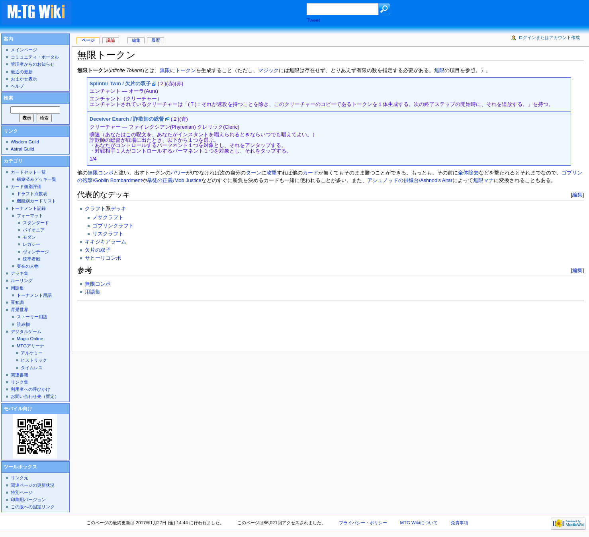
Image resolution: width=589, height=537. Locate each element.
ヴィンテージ (36, 251)
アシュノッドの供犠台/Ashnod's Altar (409, 180)
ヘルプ (17, 86)
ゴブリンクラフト (113, 226)
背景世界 (19, 309)
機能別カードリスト (36, 200)
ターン (253, 173)
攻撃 (271, 173)
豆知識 (17, 302)
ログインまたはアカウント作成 (549, 37)
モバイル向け (18, 408)
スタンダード (36, 222)
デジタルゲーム (26, 331)
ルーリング (22, 280)
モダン (29, 237)
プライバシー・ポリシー (363, 522)
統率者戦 (31, 259)
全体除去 (468, 173)
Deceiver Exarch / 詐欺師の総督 (127, 119)
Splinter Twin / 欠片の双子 (120, 83)
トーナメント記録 (28, 208)
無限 (165, 70)
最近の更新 (22, 71)
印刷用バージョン (28, 499)
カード (310, 173)
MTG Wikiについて (419, 522)
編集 (577, 195)
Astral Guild (22, 149)
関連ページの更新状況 (33, 485)
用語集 (92, 292)
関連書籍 (19, 374)
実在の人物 (28, 266)
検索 (8, 98)
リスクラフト (107, 234)
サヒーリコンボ (103, 258)
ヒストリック (34, 360)
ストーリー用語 (32, 316)
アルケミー (32, 353)
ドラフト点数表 (32, 193)
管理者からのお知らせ (33, 64)
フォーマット (30, 215)
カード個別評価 (26, 186)
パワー (178, 173)
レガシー (31, 244)
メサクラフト (107, 217)
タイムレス (32, 367)
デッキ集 (19, 273)
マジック (268, 70)
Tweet (313, 20)
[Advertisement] (197, 13)
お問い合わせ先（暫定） (35, 396)
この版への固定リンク (33, 506)
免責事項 (459, 522)
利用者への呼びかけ (30, 389)
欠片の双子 (98, 250)
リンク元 (19, 477)
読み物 (23, 324)
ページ (88, 40)
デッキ (118, 209)
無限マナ (483, 180)
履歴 (155, 40)
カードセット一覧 (28, 172)
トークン (185, 70)
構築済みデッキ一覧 (36, 179)
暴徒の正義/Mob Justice (174, 180)
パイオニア (34, 229)
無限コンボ (100, 173)
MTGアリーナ (30, 345)
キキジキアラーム (105, 242)
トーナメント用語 (34, 295)
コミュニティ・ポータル (35, 57)
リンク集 (19, 382)
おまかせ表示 (24, 78)
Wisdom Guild (25, 141)
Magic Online (30, 338)
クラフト (95, 209)
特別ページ (22, 492)
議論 (110, 40)
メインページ (24, 49)
